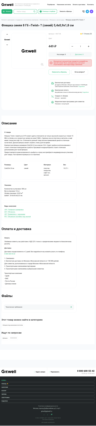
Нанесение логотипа (63, 4)
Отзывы (88, 34)
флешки (5, 338)
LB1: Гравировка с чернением (14, 214)
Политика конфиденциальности (48, 406)
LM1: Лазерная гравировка (14, 210)
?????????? (14, 338)
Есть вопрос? (80, 72)
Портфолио (51, 4)
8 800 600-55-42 (9, 254)
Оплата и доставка (78, 4)
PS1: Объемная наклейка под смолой (17, 217)
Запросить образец (59, 72)
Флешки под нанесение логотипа (13, 325)
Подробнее (81, 86)
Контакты (90, 4)
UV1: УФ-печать (9, 212)
